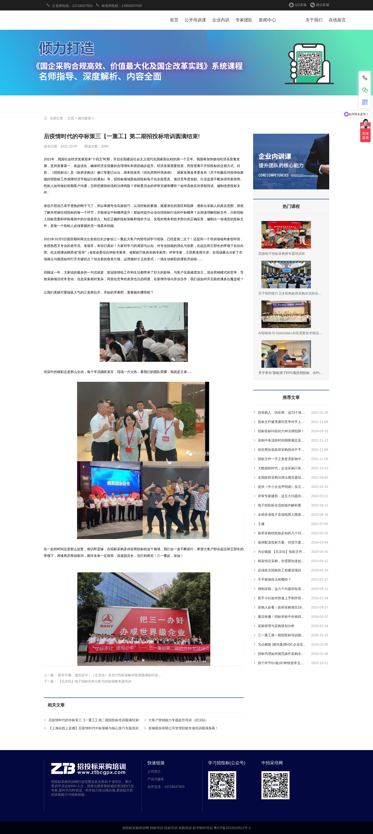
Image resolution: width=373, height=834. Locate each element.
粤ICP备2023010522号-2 (232, 828)
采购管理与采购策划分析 (276, 626)
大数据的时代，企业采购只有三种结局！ (288, 468)
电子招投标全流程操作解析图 (279, 505)
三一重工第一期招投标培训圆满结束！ (286, 635)
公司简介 (154, 771)
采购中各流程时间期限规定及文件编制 (286, 440)
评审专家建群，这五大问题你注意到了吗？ (289, 496)
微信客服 (322, 5)
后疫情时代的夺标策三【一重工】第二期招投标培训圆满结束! (94, 720)
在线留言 (337, 20)
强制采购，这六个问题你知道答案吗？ (286, 589)
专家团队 (244, 20)
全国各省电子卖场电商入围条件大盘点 (286, 514)
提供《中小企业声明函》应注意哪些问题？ (289, 487)
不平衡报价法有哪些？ (274, 579)
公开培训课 (195, 20)
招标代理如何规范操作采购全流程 (283, 654)
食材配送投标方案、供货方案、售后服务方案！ (293, 542)
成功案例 (84, 118)
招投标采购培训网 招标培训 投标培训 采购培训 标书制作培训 (64, 21)
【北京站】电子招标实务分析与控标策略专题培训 (94, 681)
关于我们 (314, 20)
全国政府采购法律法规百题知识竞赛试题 (288, 477)
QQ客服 (301, 5)
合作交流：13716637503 (166, 787)
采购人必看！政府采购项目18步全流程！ (288, 607)
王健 (261, 524)
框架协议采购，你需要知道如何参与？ (286, 561)
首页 (174, 20)
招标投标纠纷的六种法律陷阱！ (281, 431)
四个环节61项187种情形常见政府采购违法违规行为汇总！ (301, 663)
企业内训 (220, 20)
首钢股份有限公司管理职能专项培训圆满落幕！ (183, 728)
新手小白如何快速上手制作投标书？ (284, 598)
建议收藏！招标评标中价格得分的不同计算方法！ (294, 616)
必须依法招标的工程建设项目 (279, 570)
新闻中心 (267, 20)
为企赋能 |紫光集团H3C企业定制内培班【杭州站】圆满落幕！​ (304, 644)
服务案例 (290, 20)
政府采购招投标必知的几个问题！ (283, 533)
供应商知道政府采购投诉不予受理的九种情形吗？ (294, 449)
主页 (70, 118)
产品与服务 (155, 779)
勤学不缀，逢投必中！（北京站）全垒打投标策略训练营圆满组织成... (109, 675)
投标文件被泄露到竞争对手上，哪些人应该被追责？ (296, 422)
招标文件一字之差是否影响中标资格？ (286, 459)
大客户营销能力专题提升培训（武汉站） (178, 720)
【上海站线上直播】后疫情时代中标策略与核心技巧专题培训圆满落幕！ (102, 728)
